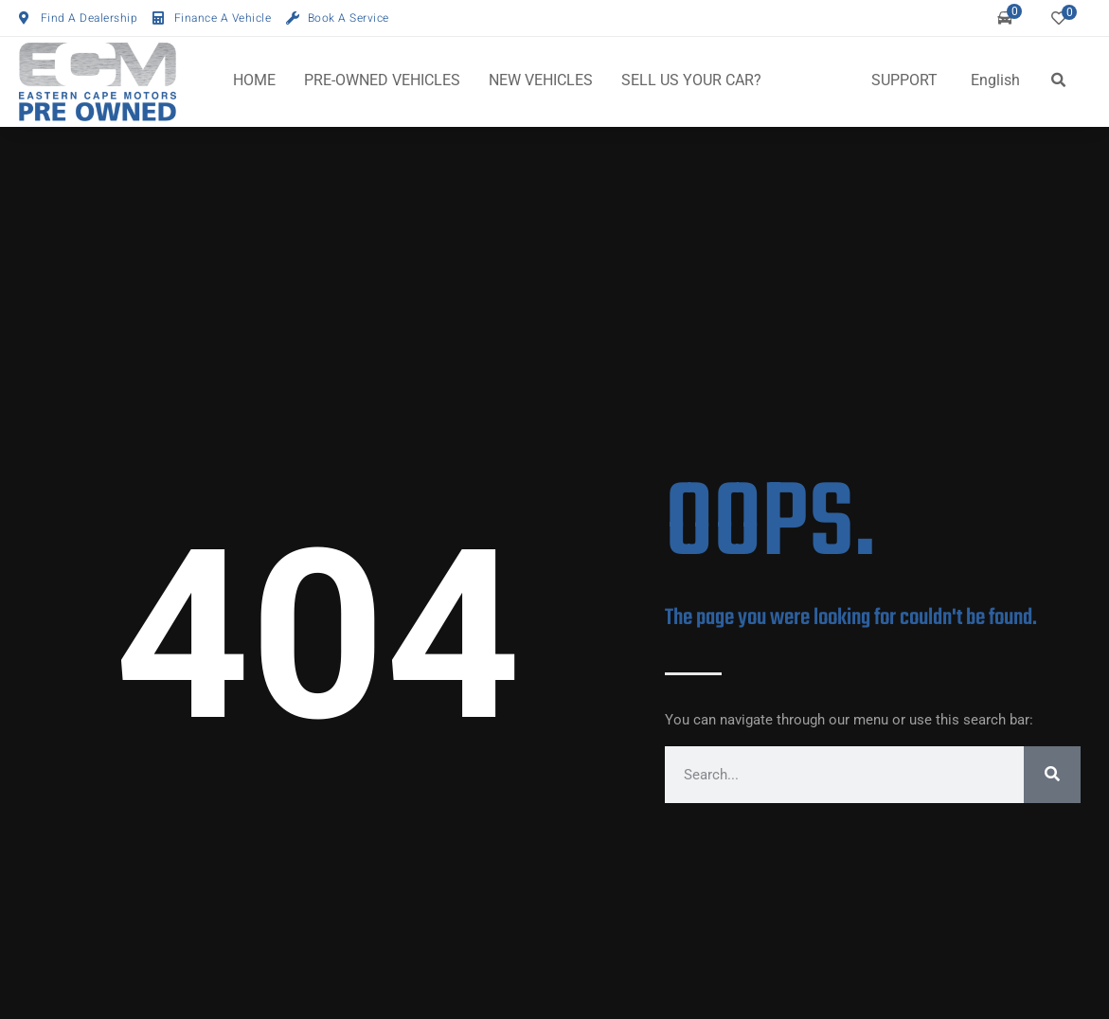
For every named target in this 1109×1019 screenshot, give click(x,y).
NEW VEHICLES (541, 80)
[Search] (1052, 774)
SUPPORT (904, 80)
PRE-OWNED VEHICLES (382, 80)
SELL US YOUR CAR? (691, 80)
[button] (1058, 80)
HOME (254, 80)
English (995, 80)
